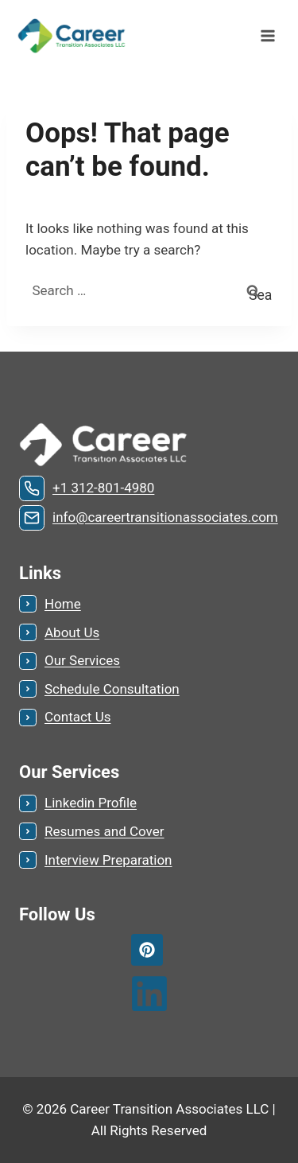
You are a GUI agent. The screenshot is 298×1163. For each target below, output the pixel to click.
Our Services (82, 660)
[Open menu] (267, 35)
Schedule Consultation (112, 689)
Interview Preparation (108, 860)
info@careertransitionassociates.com (165, 517)
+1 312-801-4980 (103, 488)
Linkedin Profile (91, 803)
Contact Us (77, 717)
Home (63, 604)
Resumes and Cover (104, 831)
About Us (72, 632)
